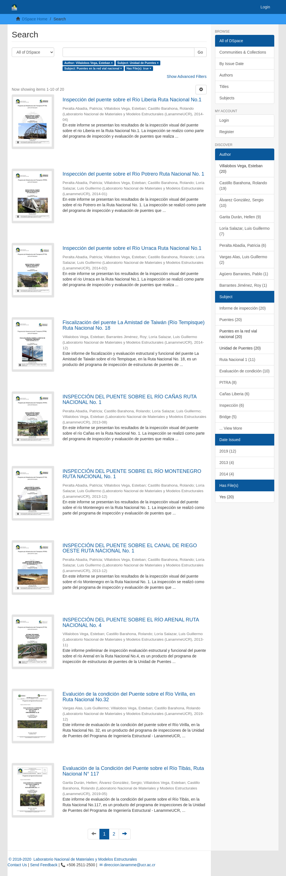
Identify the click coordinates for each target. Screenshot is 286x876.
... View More (231, 428)
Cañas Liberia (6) (234, 394)
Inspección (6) (232, 405)
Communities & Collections (243, 52)
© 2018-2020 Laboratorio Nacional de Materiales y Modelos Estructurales (72, 859)
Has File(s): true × (139, 68)
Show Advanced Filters (186, 76)
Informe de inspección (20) (243, 308)
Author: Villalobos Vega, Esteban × (88, 62)
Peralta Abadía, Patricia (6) (243, 245)
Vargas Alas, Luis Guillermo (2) (243, 260)
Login (224, 120)
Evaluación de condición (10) (245, 371)
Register (227, 132)
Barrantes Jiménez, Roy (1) (243, 285)
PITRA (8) (228, 382)
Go (200, 52)
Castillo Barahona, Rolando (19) (243, 186)
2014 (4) (227, 474)
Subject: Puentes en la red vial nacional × (93, 68)
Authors (226, 75)
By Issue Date (232, 63)
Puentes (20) (231, 319)
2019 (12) (228, 451)
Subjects (227, 98)
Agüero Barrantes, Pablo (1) (244, 274)
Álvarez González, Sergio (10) (242, 203)
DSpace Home (34, 19)
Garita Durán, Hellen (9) (240, 217)
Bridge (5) (228, 417)
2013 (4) (227, 462)
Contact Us (17, 865)
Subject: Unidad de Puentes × (138, 62)
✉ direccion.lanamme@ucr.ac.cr (126, 865)
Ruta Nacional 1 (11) (237, 359)
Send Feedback (44, 865)
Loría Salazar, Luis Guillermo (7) (245, 231)
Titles (224, 86)
